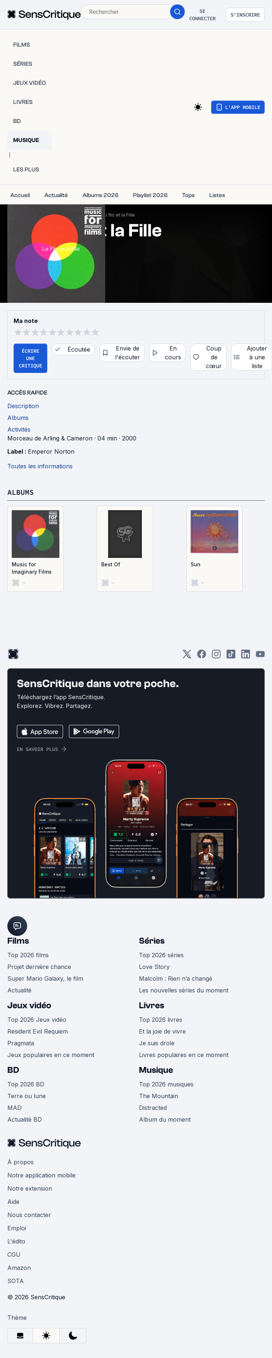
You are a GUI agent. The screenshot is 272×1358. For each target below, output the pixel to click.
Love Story (154, 966)
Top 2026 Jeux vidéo (36, 1019)
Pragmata (20, 1043)
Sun (196, 564)
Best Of (110, 564)
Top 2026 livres (160, 1019)
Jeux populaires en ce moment (50, 1055)
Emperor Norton (51, 451)
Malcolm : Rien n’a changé (175, 978)
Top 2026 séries (161, 955)
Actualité (19, 990)
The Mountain (158, 1096)
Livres (151, 1005)
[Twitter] (187, 656)
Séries (152, 941)
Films (18, 941)
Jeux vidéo (29, 1005)
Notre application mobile (41, 1175)
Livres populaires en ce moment (183, 1055)
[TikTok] (231, 656)
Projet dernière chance (39, 966)
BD (13, 1070)
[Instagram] (216, 656)
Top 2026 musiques (166, 1084)
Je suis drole (156, 1043)
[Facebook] (201, 656)
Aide (13, 1201)
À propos (20, 1162)
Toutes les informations (40, 466)
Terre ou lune (26, 1096)
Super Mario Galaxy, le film (45, 978)
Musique (156, 1070)
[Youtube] (260, 656)
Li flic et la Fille (119, 215)
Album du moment (165, 1119)
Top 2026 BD (25, 1084)
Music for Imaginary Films (32, 568)
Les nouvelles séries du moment (183, 990)
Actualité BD (24, 1119)
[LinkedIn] (245, 656)
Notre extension (29, 1188)
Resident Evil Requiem (37, 1031)
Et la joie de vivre (162, 1031)
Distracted (153, 1107)
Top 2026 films (28, 955)
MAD (14, 1107)
